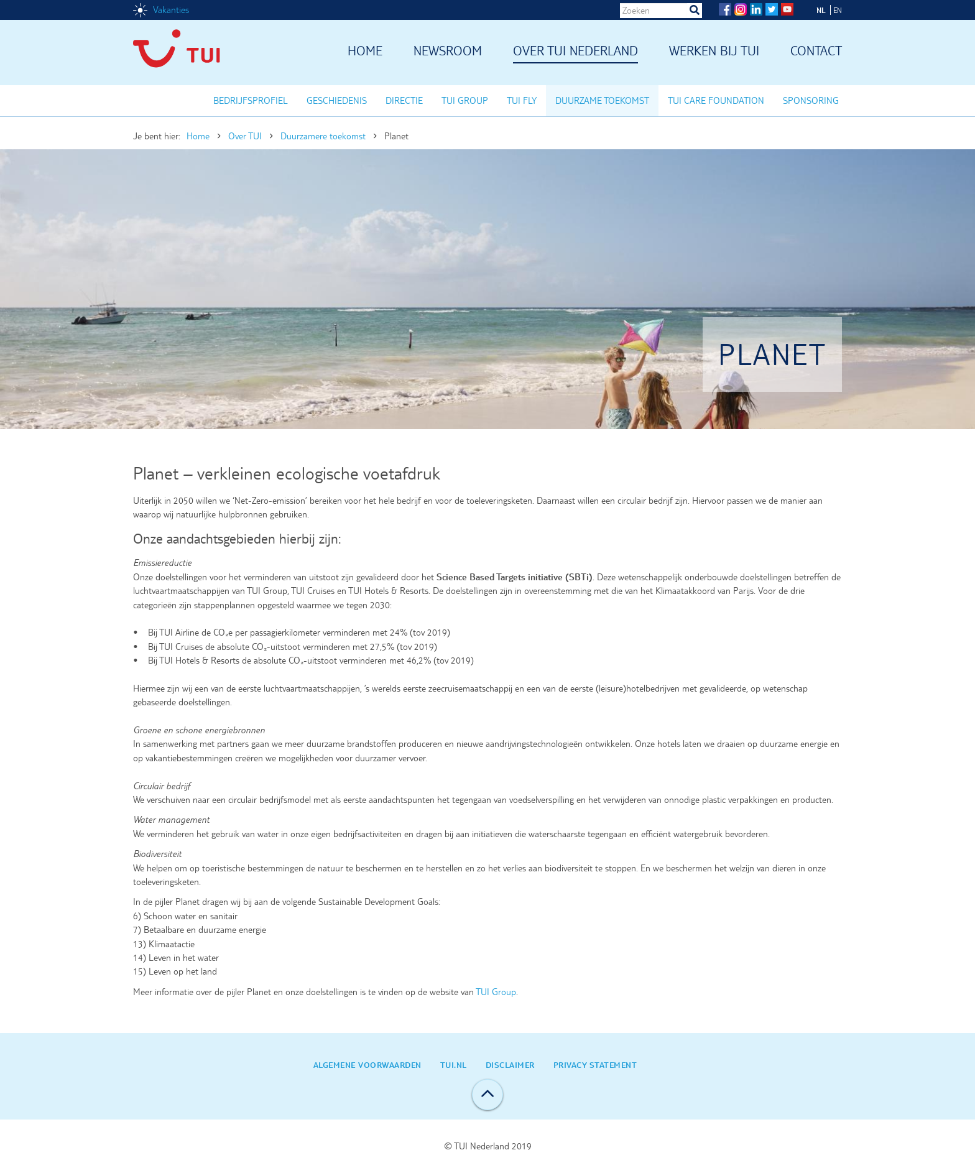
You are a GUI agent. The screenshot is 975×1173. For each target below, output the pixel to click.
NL (821, 10)
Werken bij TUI (714, 51)
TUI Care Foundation (716, 100)
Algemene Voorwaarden (367, 1065)
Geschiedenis (337, 100)
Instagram (740, 9)
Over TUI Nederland (575, 51)
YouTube (787, 9)
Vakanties (171, 10)
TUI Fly (522, 100)
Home (365, 51)
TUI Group (464, 100)
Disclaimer (510, 1065)
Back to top (487, 1094)
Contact (816, 51)
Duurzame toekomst (602, 100)
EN (837, 10)
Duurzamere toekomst (323, 136)
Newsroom (448, 51)
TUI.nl (453, 1065)
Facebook (725, 9)
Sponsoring (811, 100)
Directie (404, 100)
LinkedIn (756, 9)
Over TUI (245, 136)
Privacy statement (595, 1065)
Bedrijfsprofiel (250, 100)
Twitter (771, 9)
